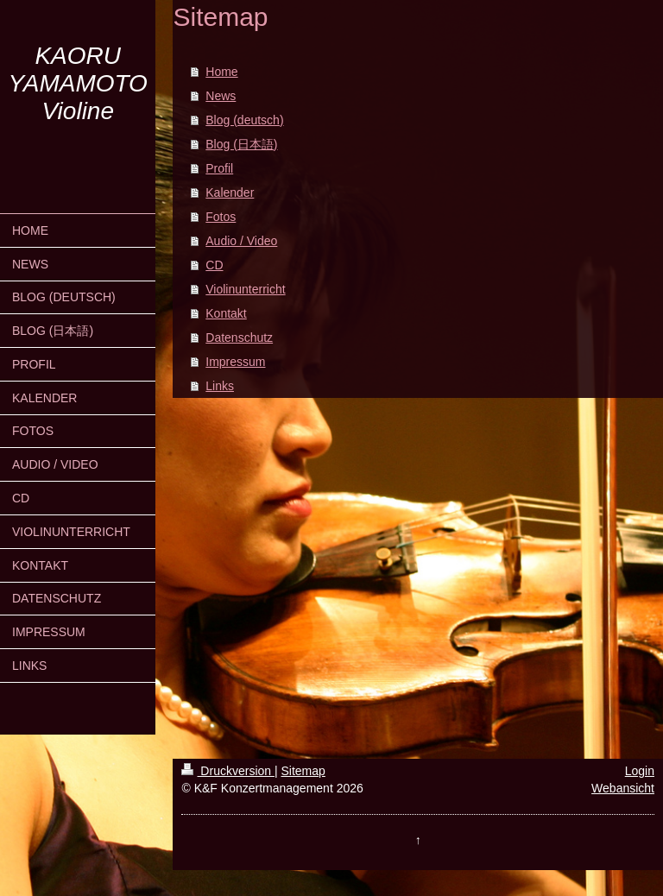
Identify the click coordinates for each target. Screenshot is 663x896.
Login (639, 771)
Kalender (229, 192)
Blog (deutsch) (244, 120)
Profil (219, 168)
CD (214, 265)
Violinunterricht (245, 289)
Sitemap (303, 771)
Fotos (220, 217)
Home (221, 72)
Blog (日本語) (241, 144)
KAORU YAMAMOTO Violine (78, 83)
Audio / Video (241, 241)
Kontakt (225, 313)
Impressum (235, 362)
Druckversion (227, 771)
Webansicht (622, 788)
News (220, 96)
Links (219, 386)
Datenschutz (239, 337)
